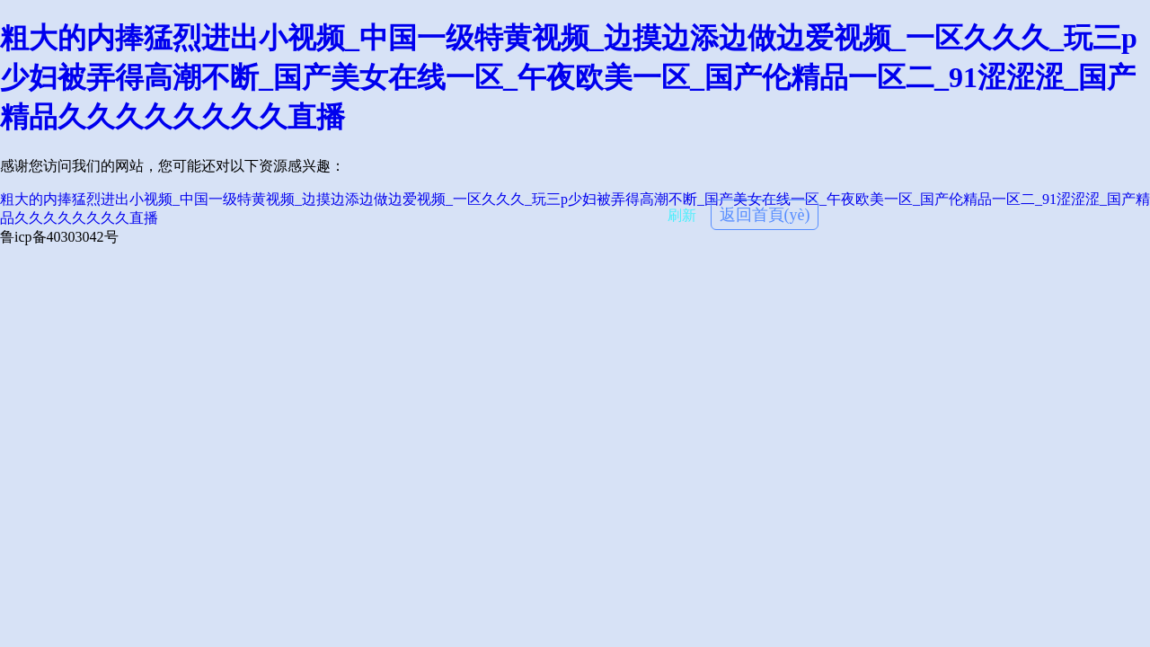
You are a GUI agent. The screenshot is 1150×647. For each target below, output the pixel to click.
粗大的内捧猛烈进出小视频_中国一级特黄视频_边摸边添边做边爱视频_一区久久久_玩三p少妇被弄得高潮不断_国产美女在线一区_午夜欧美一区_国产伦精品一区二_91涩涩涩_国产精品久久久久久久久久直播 (568, 77)
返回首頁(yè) (765, 215)
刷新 (682, 215)
